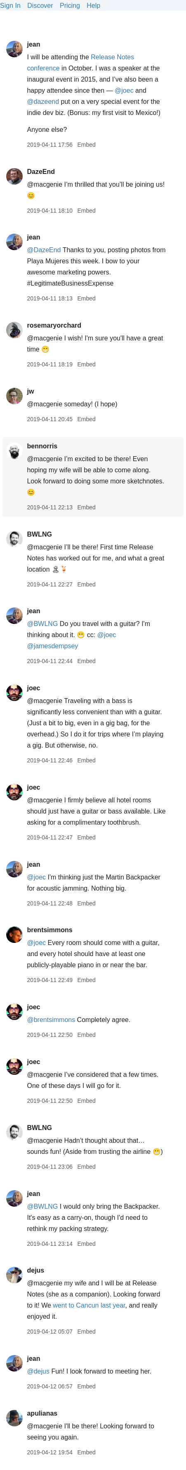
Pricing (70, 5)
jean (33, 44)
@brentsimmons (51, 1019)
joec (33, 688)
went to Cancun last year (89, 1305)
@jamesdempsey (52, 645)
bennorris (42, 446)
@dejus (38, 1371)
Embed (86, 144)
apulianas (42, 1413)
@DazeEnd (44, 249)
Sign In (10, 5)
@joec (124, 90)
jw (30, 391)
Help (93, 5)
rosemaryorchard (54, 325)
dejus (35, 1270)
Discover (40, 5)
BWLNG (39, 534)
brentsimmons (49, 929)
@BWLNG (42, 623)
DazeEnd (41, 171)
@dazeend (43, 101)
